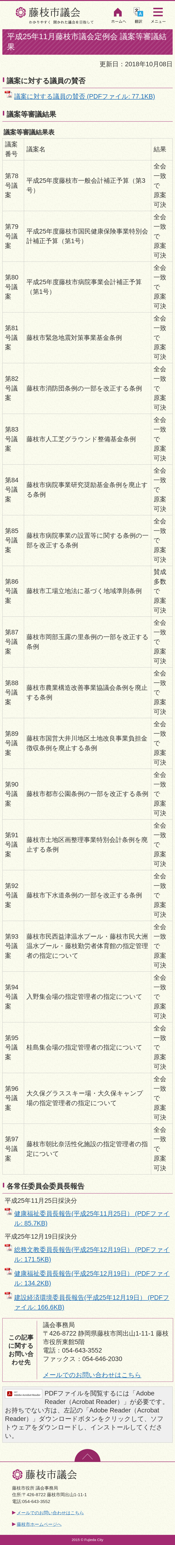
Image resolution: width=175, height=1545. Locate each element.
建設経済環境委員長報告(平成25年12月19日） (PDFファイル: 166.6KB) (91, 1302)
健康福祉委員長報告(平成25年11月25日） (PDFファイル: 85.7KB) (92, 1218)
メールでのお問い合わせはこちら (92, 1374)
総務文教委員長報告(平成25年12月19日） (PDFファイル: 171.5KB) (92, 1254)
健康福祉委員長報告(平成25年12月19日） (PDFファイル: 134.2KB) (92, 1278)
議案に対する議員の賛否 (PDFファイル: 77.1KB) (84, 96)
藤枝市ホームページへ (39, 1524)
